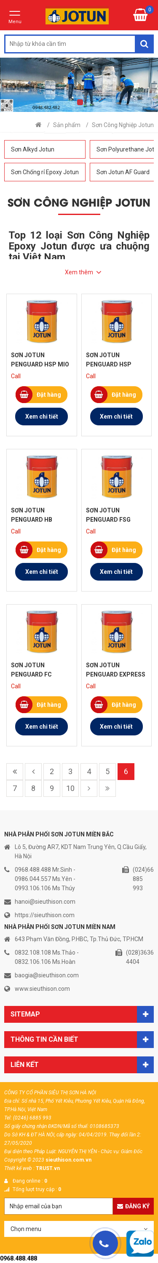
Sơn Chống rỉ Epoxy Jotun (45, 172)
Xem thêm (79, 272)
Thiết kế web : (19, 1168)
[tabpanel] (79, 85)
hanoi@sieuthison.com (45, 901)
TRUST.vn (48, 1168)
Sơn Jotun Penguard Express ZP (115, 674)
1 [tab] (80, 102)
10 (70, 788)
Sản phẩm (66, 125)
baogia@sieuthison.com (47, 975)
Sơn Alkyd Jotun (32, 149)
